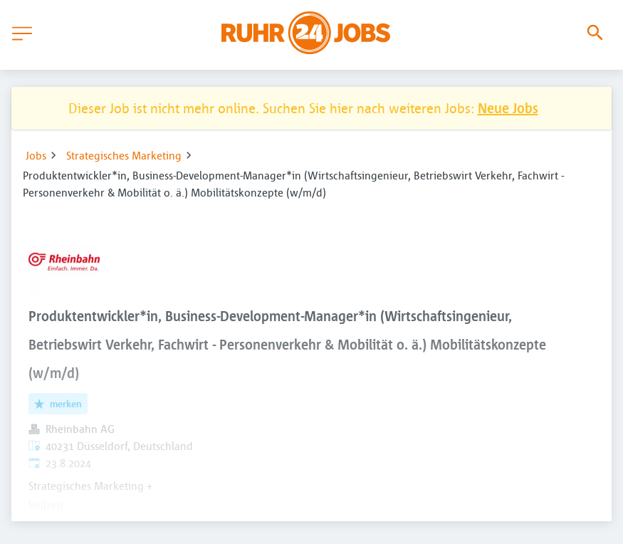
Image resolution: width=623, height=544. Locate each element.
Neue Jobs (508, 108)
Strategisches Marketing (124, 155)
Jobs (36, 155)
